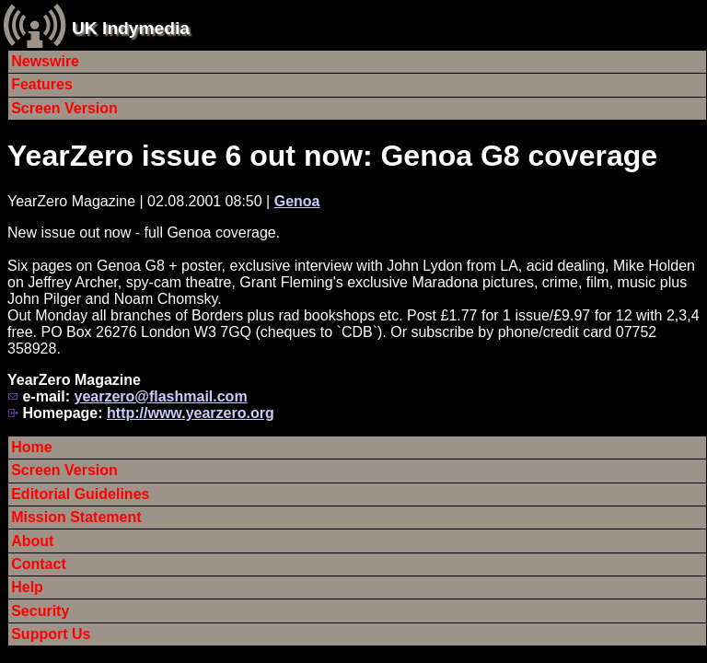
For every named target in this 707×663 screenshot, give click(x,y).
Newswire (45, 61)
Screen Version (64, 108)
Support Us (50, 634)
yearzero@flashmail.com (160, 396)
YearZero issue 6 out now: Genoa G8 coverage (332, 155)
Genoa (297, 201)
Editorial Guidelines (80, 494)
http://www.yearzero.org (190, 413)
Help (27, 587)
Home (31, 447)
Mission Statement (76, 517)
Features (42, 84)
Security (40, 611)
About (32, 541)
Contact (38, 564)
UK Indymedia (131, 28)
